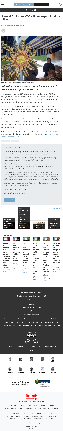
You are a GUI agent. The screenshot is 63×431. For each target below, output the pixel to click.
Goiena (52, 411)
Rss (31, 350)
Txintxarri (14, 418)
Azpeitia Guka (31, 408)
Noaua (26, 416)
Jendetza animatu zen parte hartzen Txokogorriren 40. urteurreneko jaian (6, 254)
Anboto (51, 406)
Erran (18, 411)
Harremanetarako (51, 346)
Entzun (55, 25)
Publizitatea (31, 346)
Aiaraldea (13, 406)
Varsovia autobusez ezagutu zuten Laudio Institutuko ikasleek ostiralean (56, 254)
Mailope (18, 416)
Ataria (21, 408)
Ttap (38, 423)
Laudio (41, 283)
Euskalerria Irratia (31, 411)
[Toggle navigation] (3, 4)
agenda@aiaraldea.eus (31, 314)
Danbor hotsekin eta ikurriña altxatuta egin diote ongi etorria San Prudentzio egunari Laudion (46, 257)
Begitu (10, 411)
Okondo (31, 10)
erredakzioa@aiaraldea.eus (31, 311)
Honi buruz (9, 346)
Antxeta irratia (10, 408)
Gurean (31, 423)
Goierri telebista (13, 413)
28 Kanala (49, 418)
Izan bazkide (10, 200)
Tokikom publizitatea (31, 426)
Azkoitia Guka (44, 408)
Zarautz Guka (26, 418)
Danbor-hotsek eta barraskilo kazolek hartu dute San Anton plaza (26, 253)
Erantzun (56, 208)
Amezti (42, 406)
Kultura (5, 141)
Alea (36, 406)
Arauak (40, 346)
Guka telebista (42, 413)
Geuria (43, 411)
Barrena (55, 408)
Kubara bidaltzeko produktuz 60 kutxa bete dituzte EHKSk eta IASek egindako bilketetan (36, 258)
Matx (24, 423)
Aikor (22, 406)
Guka (32, 413)
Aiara (14, 272)
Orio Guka (52, 416)
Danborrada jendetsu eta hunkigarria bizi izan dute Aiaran (16, 252)
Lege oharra (20, 346)
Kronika (10, 416)
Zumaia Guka (38, 418)
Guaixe (25, 413)
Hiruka (53, 413)
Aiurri (29, 406)
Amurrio (5, 271)
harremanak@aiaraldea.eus (31, 307)
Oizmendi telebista (39, 416)
